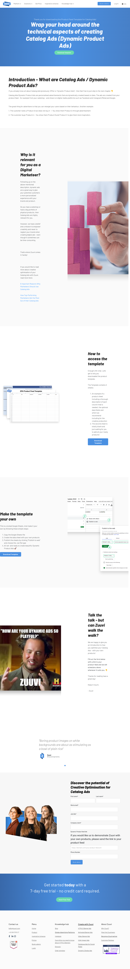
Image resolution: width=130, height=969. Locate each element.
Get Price (38, 4)
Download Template (64, 52)
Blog (56, 917)
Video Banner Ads (84, 925)
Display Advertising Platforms (65, 921)
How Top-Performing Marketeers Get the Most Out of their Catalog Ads (29, 298)
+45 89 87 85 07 (14, 921)
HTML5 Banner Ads (84, 917)
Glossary (58, 935)
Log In (116, 4)
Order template (60, 939)
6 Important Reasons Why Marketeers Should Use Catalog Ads (30, 286)
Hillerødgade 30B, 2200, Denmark (58, 966)
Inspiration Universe (51, 4)
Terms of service (116, 966)
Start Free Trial (64, 888)
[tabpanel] (65, 733)
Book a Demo (104, 4)
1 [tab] (65, 754)
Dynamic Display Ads (85, 939)
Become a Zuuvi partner (109, 925)
